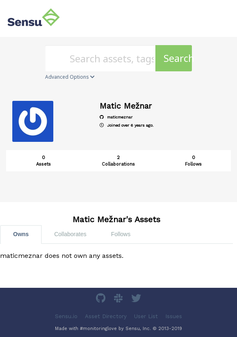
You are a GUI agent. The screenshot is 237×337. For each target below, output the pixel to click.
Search (178, 58)
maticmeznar (116, 117)
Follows (120, 234)
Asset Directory (106, 316)
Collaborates (70, 234)
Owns (21, 234)
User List (146, 316)
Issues (173, 316)
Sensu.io (66, 316)
